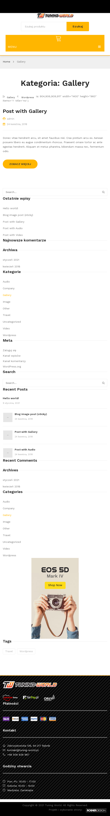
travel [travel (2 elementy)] (9, 651)
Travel (6, 314)
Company (8, 288)
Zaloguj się (9, 350)
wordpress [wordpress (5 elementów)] (26, 651)
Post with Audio (13, 228)
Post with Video (13, 234)
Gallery (11, 97)
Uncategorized (12, 321)
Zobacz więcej (20, 164)
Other (6, 308)
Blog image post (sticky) (18, 214)
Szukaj (77, 26)
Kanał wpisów (12, 355)
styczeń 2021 (11, 259)
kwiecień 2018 (11, 266)
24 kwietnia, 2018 (17, 124)
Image (6, 301)
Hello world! (10, 208)
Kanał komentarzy (14, 361)
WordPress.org (12, 366)
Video (6, 328)
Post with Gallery (25, 111)
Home (6, 61)
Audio (6, 281)
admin (10, 118)
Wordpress (27, 97)
